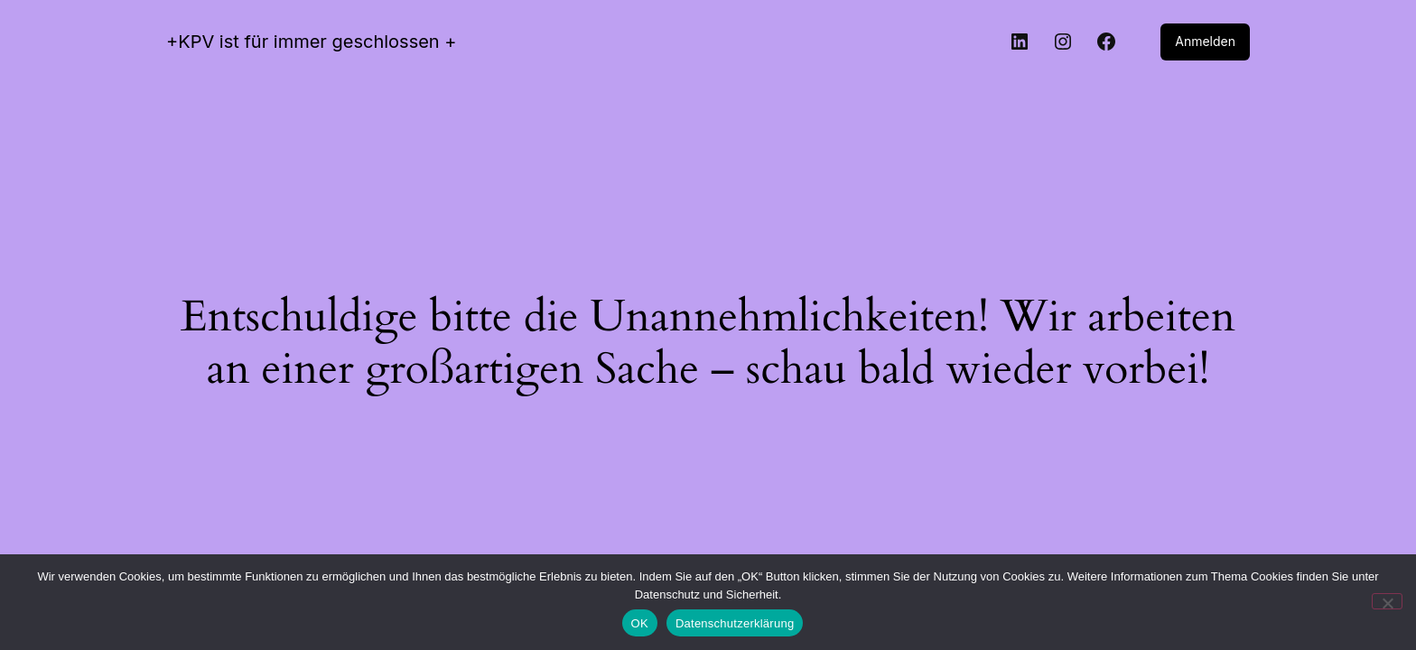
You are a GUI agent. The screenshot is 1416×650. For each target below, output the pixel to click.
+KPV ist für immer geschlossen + (311, 41)
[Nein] (1387, 601)
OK (639, 623)
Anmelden (1205, 41)
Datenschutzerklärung (734, 623)
